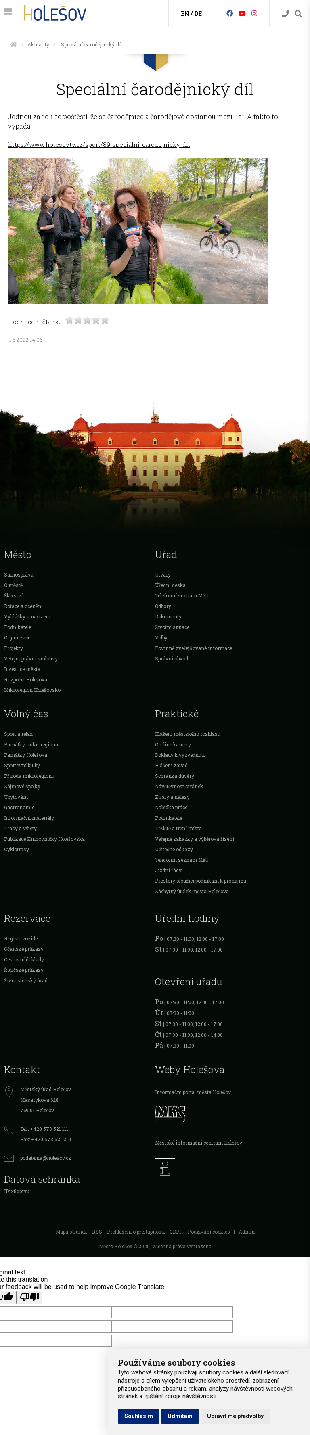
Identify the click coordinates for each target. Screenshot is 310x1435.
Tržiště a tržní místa (178, 828)
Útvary (163, 574)
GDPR (176, 1231)
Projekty (13, 648)
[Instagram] (254, 13)
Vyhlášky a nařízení (27, 616)
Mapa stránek (71, 1231)
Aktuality (38, 44)
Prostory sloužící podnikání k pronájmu (200, 880)
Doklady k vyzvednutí (180, 755)
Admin (247, 1231)
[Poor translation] (29, 1297)
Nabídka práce (171, 807)
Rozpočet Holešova (25, 679)
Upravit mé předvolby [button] (235, 1416)
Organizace (17, 637)
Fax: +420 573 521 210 (45, 1139)
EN (185, 13)
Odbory (163, 606)
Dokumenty (168, 616)
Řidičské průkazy (24, 970)
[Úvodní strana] (13, 44)
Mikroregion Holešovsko (32, 690)
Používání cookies (209, 1231)
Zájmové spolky (22, 786)
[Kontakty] (285, 14)
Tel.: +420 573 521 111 (44, 1129)
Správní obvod (171, 658)
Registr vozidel (21, 938)
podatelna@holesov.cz (45, 1158)
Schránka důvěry (174, 776)
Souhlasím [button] (138, 1416)
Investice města (22, 669)
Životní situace (172, 627)
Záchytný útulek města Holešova (192, 891)
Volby (161, 637)
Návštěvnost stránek (179, 786)
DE (198, 13)
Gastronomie (19, 807)
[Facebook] (229, 13)
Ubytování (16, 797)
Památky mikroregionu (31, 744)
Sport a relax (18, 734)
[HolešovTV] (242, 13)
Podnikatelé (17, 627)
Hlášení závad (171, 765)
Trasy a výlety (20, 828)
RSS (97, 1231)
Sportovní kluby (22, 765)
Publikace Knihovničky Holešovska (44, 839)
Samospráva (19, 574)
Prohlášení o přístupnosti (136, 1231)
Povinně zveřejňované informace (193, 648)
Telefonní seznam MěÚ (182, 595)
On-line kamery (173, 744)
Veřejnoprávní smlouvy (31, 658)
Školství (13, 595)
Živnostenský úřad (26, 980)
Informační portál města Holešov (193, 1092)
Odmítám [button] (180, 1416)
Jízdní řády (168, 870)
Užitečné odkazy (174, 849)
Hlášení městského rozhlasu (187, 734)
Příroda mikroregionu (29, 776)
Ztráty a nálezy (172, 797)
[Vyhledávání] (298, 14)
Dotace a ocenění (23, 606)
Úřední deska (170, 585)
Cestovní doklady (24, 959)
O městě (13, 585)
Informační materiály (29, 818)
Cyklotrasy (16, 849)
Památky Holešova (25, 755)
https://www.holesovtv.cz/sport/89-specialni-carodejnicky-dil (99, 144)
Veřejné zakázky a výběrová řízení (194, 839)
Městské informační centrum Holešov (198, 1142)
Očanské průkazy (24, 949)
